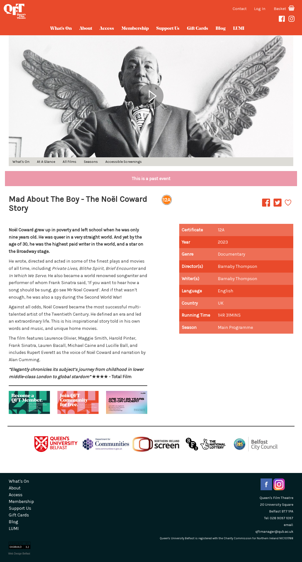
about (85, 28)
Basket (284, 8)
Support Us (167, 28)
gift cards (197, 28)
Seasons (91, 162)
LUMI (238, 28)
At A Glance (46, 162)
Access (107, 28)
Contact (240, 8)
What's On (61, 28)
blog (221, 28)
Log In (259, 8)
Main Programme (235, 327)
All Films (69, 162)
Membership (135, 28)
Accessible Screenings (123, 162)
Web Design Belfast (19, 553)
